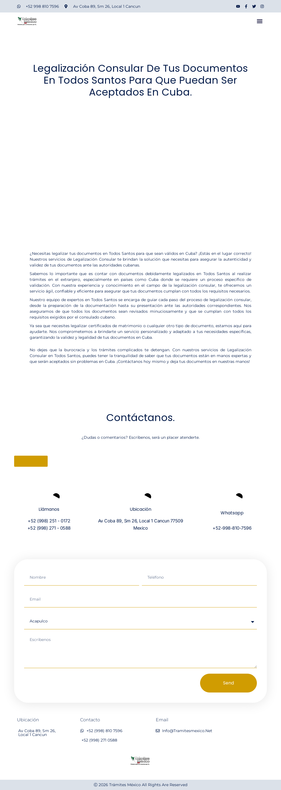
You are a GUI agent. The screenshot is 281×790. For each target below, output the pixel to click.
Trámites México (125, 784)
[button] (259, 22)
